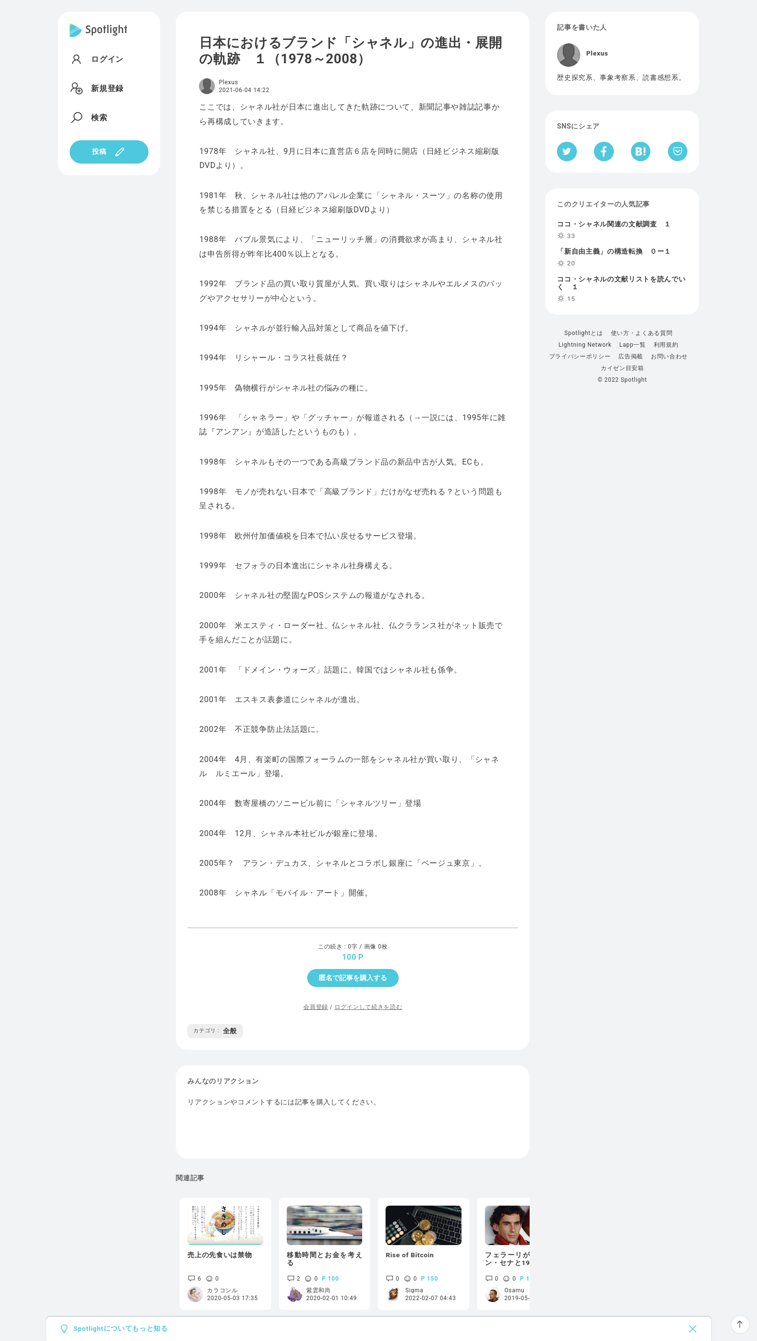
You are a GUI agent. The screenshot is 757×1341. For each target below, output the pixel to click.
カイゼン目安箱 (622, 368)
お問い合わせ (669, 356)
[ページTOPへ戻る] (740, 1324)
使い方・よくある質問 (642, 333)
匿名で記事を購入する (353, 978)
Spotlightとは (583, 333)
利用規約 (666, 345)
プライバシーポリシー (580, 356)
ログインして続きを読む (368, 1007)
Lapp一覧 (632, 345)
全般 (215, 1031)
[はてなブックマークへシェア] (640, 151)
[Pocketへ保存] (678, 151)
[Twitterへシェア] (567, 151)
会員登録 (315, 1007)
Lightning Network (584, 345)
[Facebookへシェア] (604, 151)
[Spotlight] (99, 38)
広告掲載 (630, 356)
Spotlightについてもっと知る (121, 1328)
